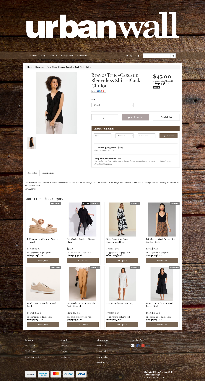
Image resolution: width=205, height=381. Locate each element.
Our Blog (64, 351)
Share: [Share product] (98, 91)
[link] (137, 345)
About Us (53, 55)
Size (93, 99)
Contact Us (82, 55)
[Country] (124, 135)
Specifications (48, 173)
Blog (43, 55)
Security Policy (102, 362)
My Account (30, 345)
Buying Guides (67, 55)
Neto (162, 377)
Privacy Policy (102, 351)
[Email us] (132, 345)
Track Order (30, 351)
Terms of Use (101, 345)
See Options (43, 260)
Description (32, 173)
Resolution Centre (33, 357)
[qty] (103, 135)
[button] (166, 117)
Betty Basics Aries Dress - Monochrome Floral (118, 240)
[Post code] (147, 135)
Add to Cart (135, 117)
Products (33, 55)
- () (130, 55)
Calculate (169, 135)
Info (167, 83)
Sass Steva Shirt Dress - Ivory (120, 303)
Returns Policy (102, 357)
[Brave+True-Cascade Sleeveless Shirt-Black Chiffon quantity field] (104, 117)
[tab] (32, 173)
